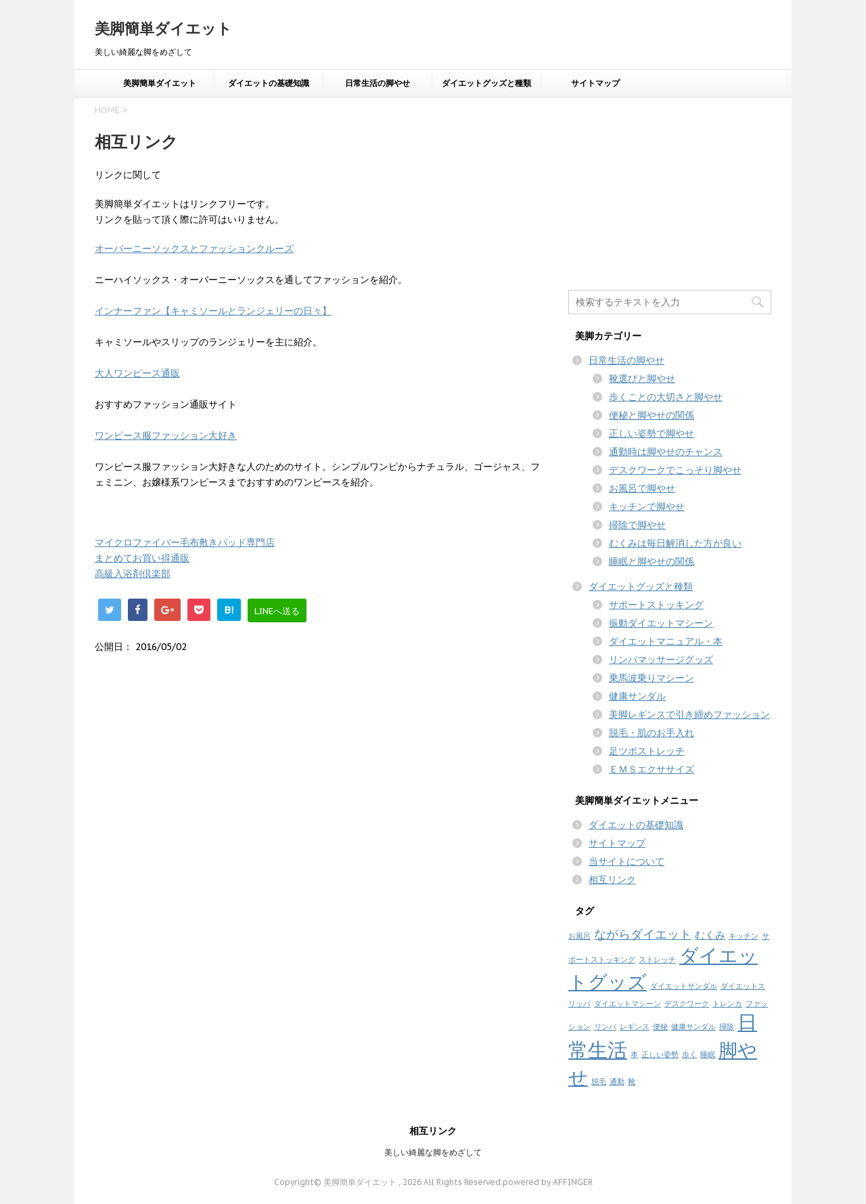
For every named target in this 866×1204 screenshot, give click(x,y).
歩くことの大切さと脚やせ (666, 397)
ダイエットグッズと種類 (486, 83)
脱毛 (598, 1081)
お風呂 (579, 936)
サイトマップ (595, 83)
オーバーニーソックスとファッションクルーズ (194, 248)
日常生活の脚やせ (377, 83)
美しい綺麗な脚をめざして (433, 1152)
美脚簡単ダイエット (163, 28)
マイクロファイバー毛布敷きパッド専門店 (185, 542)
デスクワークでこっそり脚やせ (675, 470)
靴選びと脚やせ (642, 378)
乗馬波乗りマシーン (651, 678)
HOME (107, 110)
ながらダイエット (642, 934)
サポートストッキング (656, 605)
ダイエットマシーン (627, 1003)
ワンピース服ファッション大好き (166, 435)
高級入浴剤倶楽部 (132, 573)
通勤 (617, 1081)
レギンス (635, 1026)
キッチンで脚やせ (647, 506)
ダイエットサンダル (683, 986)
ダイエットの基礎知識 (268, 83)
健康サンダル (637, 696)
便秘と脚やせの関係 (651, 415)
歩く (689, 1054)
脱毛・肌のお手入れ (651, 733)
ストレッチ (657, 959)
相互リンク (612, 880)
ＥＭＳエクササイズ (651, 769)
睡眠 (707, 1054)
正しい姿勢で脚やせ (651, 433)
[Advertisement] (669, 189)
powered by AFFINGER (548, 1182)
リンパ (605, 1026)
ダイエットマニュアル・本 (666, 641)
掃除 (726, 1026)
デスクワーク (686, 1003)
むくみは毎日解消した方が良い (675, 543)
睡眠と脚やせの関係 (651, 561)
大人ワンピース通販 (137, 373)
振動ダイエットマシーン (661, 623)
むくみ (710, 934)
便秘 (660, 1026)
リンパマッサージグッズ (661, 659)
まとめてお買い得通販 (142, 558)
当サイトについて (626, 861)
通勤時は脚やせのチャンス (666, 452)
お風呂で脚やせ (642, 488)
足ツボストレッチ (647, 751)
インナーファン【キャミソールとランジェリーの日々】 (213, 311)
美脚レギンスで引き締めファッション (689, 714)
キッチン (743, 936)
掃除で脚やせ (637, 525)
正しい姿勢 (660, 1054)
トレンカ (727, 1003)
